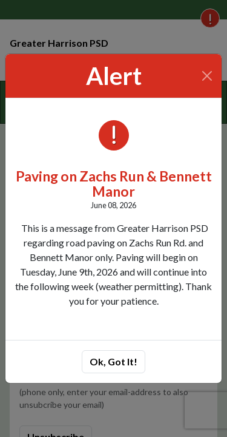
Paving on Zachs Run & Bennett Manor (114, 184)
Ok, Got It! (113, 361)
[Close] (207, 76)
